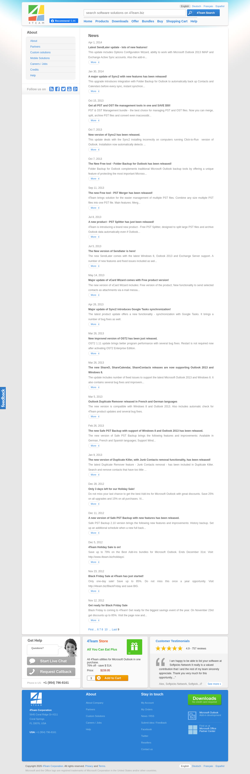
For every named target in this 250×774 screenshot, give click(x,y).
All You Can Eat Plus (102, 649)
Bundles (148, 21)
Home (88, 21)
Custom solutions (40, 52)
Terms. (102, 766)
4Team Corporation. (53, 766)
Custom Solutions (95, 716)
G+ (75, 89)
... (95, 629)
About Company (94, 702)
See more (213, 683)
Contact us (147, 749)
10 (105, 629)
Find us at (210, 728)
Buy (160, 21)
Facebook (146, 729)
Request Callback (51, 672)
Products (102, 21)
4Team (97, 641)
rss (51, 89)
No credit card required (205, 699)
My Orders (146, 709)
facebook (57, 89)
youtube (69, 89)
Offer (135, 21)
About (33, 40)
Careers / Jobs (38, 63)
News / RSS (147, 716)
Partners (35, 46)
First (90, 629)
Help (33, 75)
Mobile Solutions (40, 58)
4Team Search (203, 12)
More (93, 62)
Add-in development (210, 713)
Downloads (120, 21)
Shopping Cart (176, 21)
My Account (147, 702)
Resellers (146, 742)
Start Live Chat (51, 661)
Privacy (89, 766)
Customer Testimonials (173, 641)
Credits (34, 69)
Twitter (63, 89)
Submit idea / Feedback (154, 722)
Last (114, 629)
